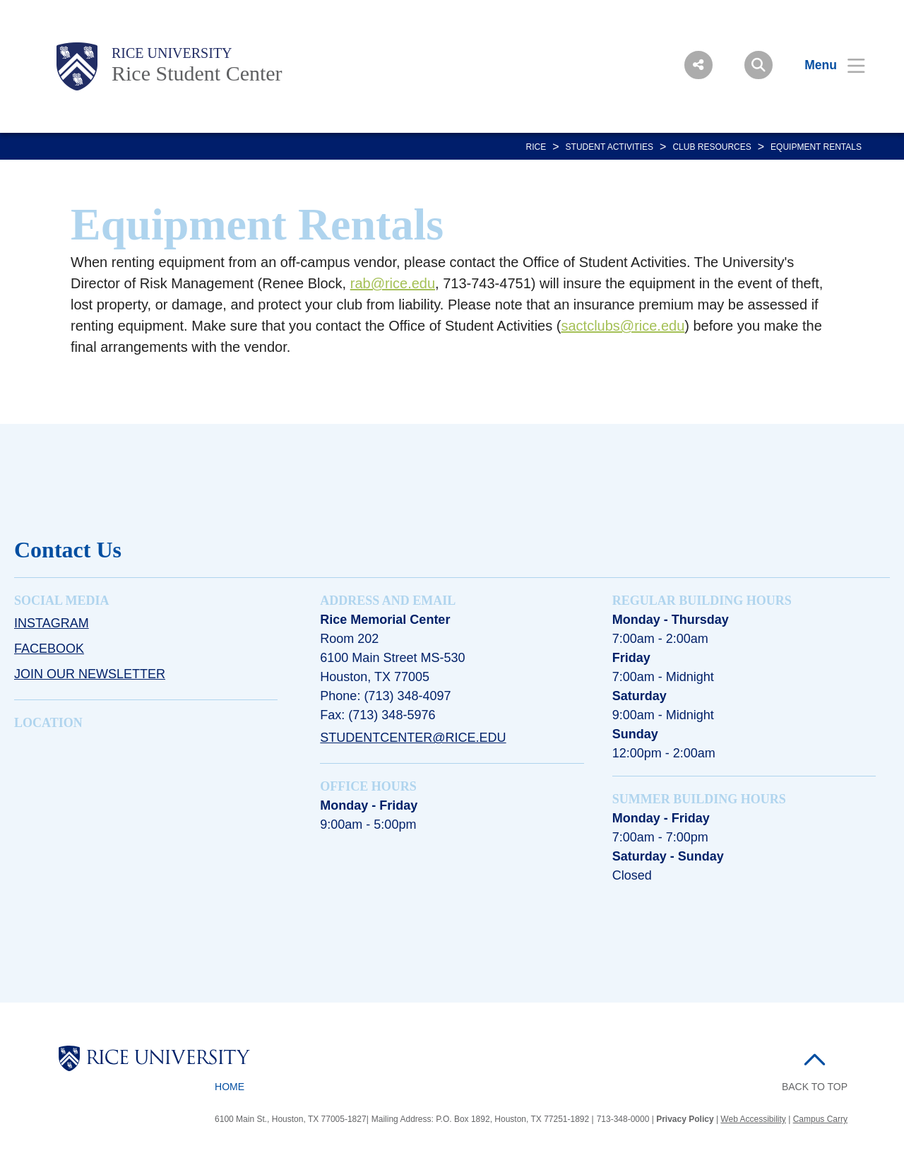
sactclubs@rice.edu (622, 325)
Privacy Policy (684, 1119)
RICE (536, 147)
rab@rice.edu (392, 283)
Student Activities (609, 147)
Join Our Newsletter (89, 674)
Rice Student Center (197, 73)
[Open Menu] (826, 65)
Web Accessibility (752, 1119)
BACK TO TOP (815, 1086)
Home (229, 1086)
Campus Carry (820, 1119)
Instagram (51, 623)
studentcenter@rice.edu (413, 738)
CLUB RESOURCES (711, 147)
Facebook (49, 649)
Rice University (172, 53)
